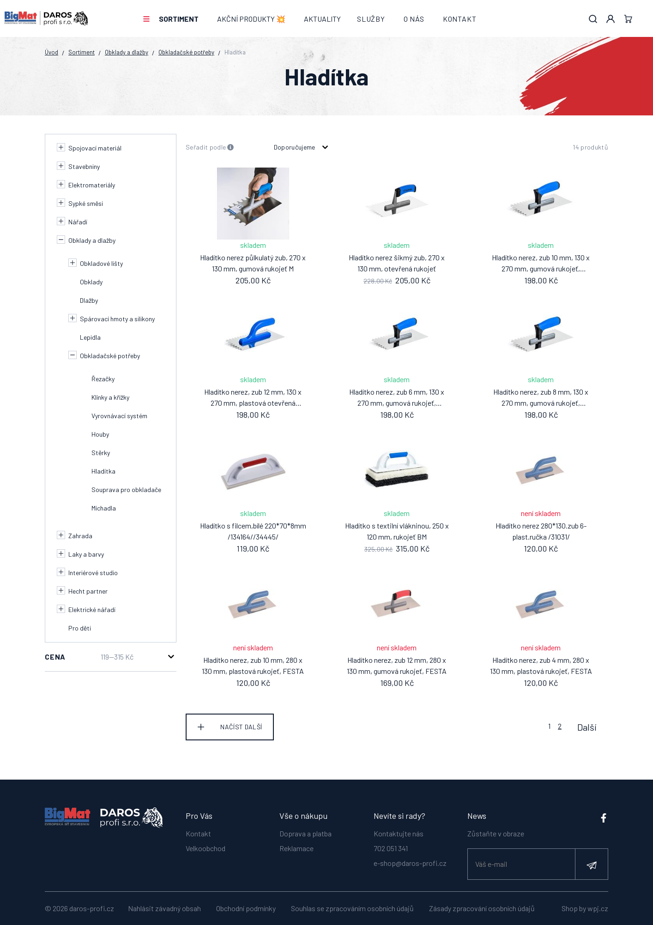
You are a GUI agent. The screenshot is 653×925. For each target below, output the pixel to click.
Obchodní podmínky (246, 908)
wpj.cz (597, 908)
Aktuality (322, 18)
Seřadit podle (210, 147)
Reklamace (296, 848)
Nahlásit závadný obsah (164, 908)
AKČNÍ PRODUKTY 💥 (251, 18)
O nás (414, 18)
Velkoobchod (205, 848)
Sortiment (179, 18)
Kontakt (460, 18)
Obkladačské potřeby (186, 52)
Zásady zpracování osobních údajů (482, 908)
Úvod (51, 52)
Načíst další (241, 727)
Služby (371, 18)
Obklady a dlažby (126, 52)
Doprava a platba (305, 833)
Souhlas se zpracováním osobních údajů (352, 908)
